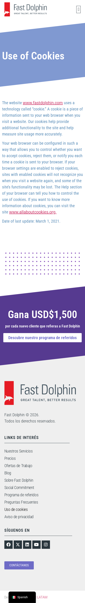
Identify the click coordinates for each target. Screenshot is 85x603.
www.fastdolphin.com (43, 102)
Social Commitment (19, 487)
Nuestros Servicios (18, 451)
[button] (78, 9)
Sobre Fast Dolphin (18, 480)
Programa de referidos (21, 494)
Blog (7, 472)
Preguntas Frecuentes (21, 502)
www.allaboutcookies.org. (32, 211)
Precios (10, 458)
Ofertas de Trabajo (18, 465)
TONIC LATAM (37, 597)
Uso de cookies (16, 509)
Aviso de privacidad (19, 516)
